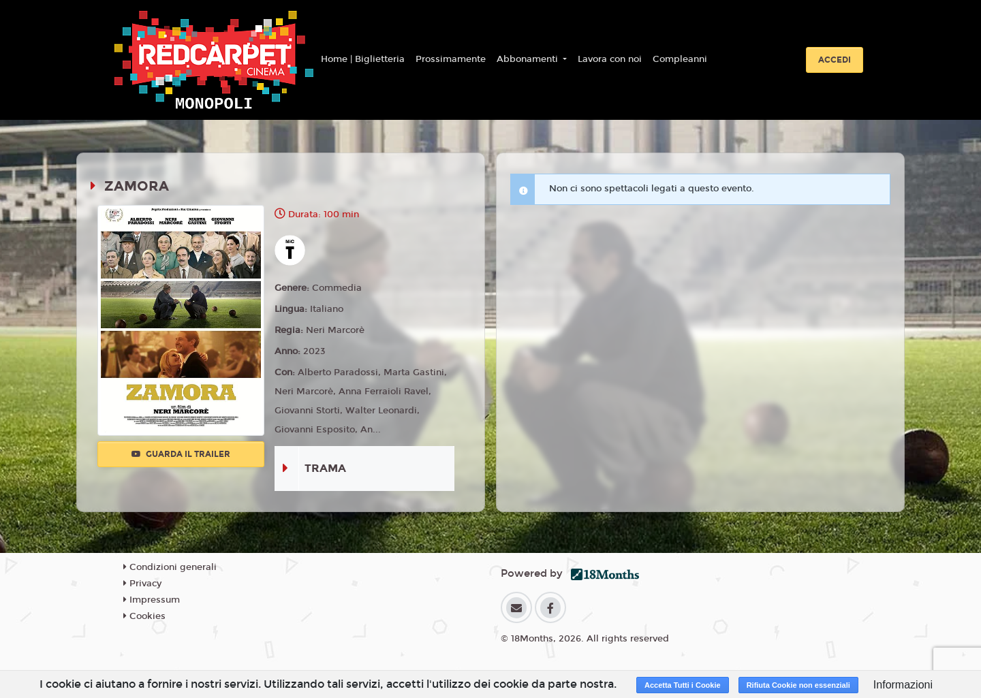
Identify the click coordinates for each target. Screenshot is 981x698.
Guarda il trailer (180, 454)
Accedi (834, 60)
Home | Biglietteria (363, 59)
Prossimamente (451, 59)
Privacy (142, 583)
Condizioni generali (170, 567)
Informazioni (903, 685)
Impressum (151, 599)
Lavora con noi (610, 59)
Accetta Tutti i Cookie (682, 685)
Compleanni (680, 59)
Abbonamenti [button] (529, 59)
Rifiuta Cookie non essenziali (798, 685)
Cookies (144, 616)
